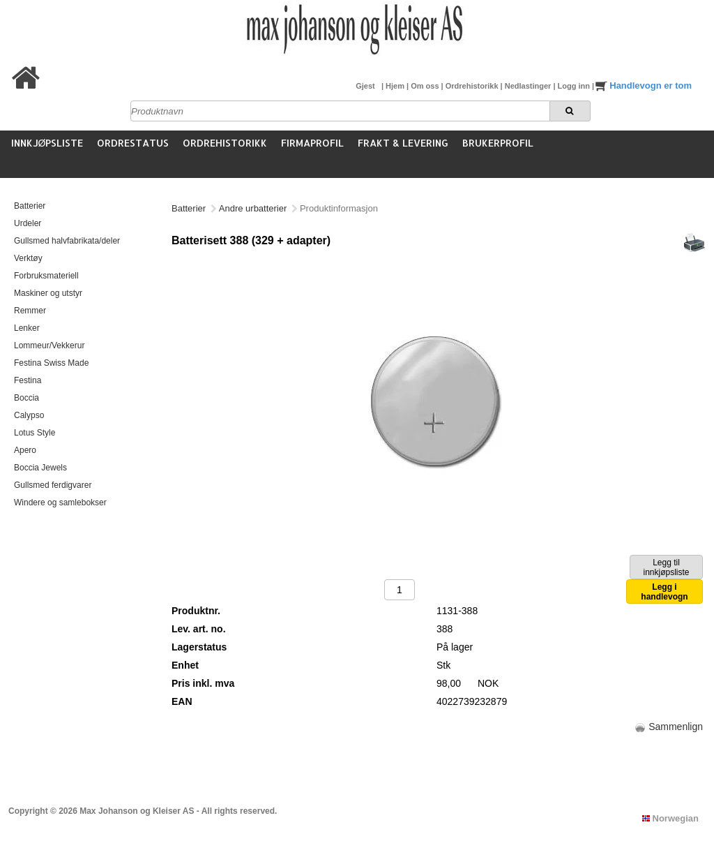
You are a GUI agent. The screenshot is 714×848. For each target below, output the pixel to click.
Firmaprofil (312, 143)
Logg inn (575, 86)
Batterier (29, 206)
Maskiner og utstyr (48, 293)
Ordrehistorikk (473, 86)
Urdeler (27, 223)
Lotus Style (34, 433)
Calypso (29, 415)
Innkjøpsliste (47, 143)
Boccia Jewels (40, 468)
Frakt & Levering (403, 143)
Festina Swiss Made (51, 363)
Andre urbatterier (253, 208)
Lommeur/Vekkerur (49, 345)
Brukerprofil (497, 143)
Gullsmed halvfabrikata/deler (67, 241)
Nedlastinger (529, 86)
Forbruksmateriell (46, 276)
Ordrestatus (133, 143)
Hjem (396, 86)
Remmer (30, 310)
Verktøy (28, 258)
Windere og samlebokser (60, 502)
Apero (25, 450)
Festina (27, 380)
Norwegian (670, 818)
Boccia (26, 398)
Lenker (27, 328)
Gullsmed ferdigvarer (52, 485)
